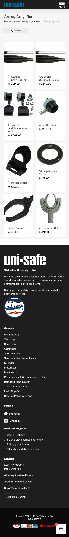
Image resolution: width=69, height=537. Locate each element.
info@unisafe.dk (13, 468)
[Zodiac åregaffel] (18, 208)
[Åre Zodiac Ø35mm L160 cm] (50, 57)
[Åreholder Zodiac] (18, 160)
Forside (7, 22)
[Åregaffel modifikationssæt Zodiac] (18, 105)
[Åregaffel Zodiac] (50, 105)
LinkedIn (15, 420)
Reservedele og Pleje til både (27, 22)
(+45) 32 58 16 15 (14, 465)
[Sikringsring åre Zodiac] (50, 154)
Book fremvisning (16, 496)
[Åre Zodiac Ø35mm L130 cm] (18, 57)
